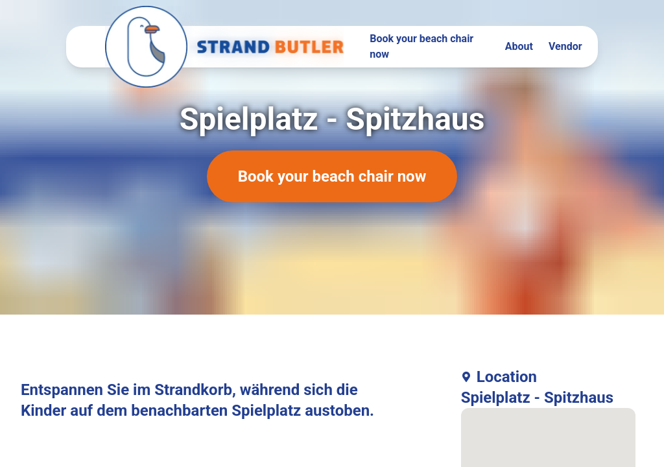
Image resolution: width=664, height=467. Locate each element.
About (519, 46)
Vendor (565, 46)
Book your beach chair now (421, 46)
